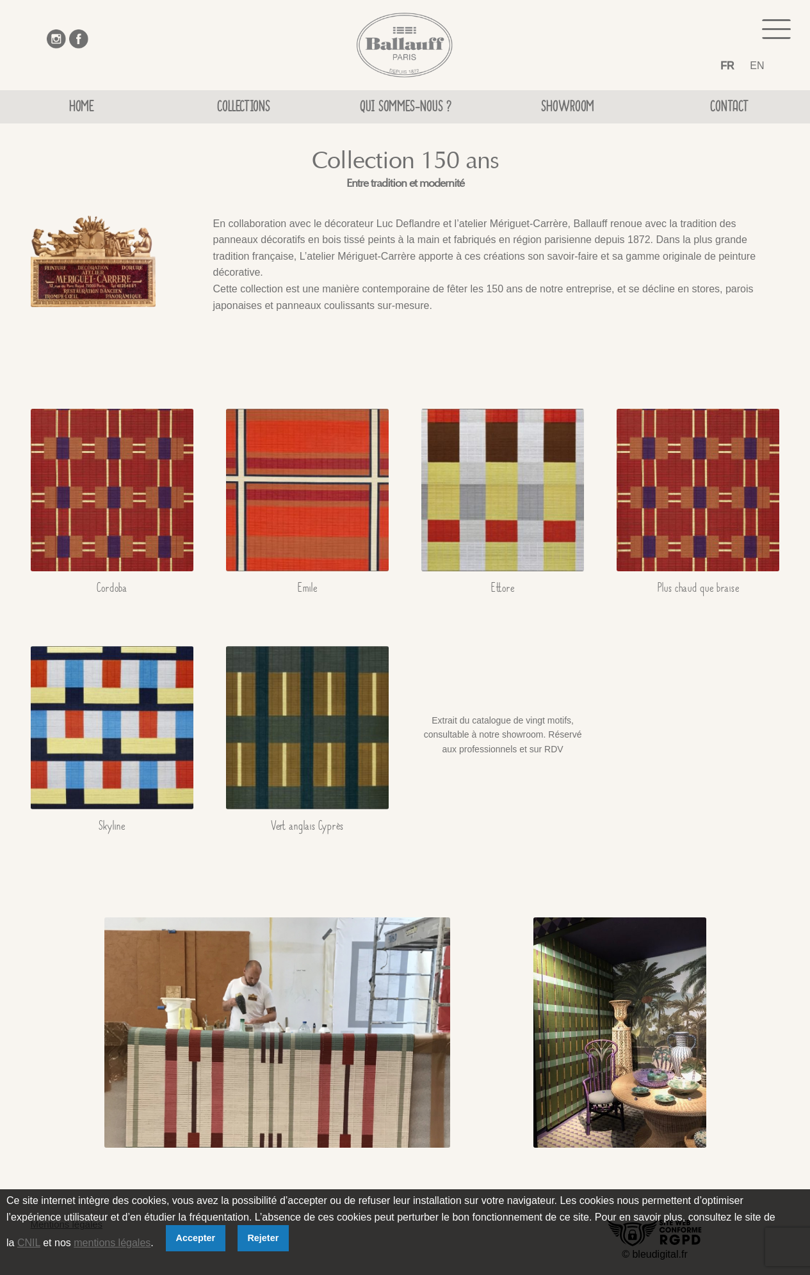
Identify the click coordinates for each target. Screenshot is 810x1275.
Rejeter (263, 1238)
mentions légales (112, 1242)
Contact (729, 108)
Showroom (567, 108)
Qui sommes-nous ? (405, 108)
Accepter (196, 1238)
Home (81, 108)
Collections (243, 108)
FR (727, 65)
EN (757, 65)
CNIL (28, 1242)
